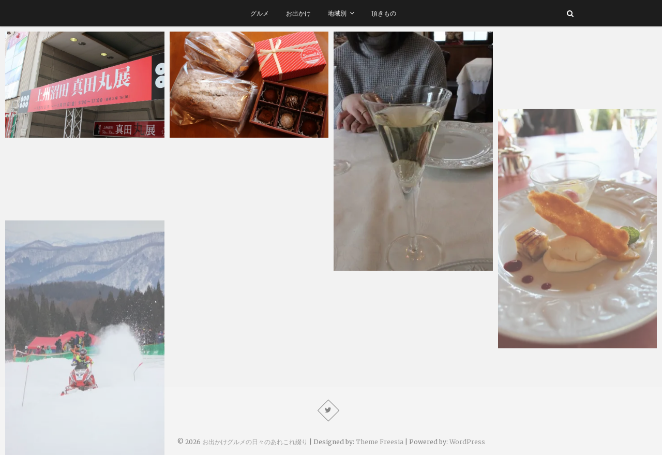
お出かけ (298, 13)
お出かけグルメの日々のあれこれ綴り (255, 442)
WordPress (467, 442)
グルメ (259, 13)
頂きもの (383, 13)
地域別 (337, 13)
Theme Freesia (379, 442)
